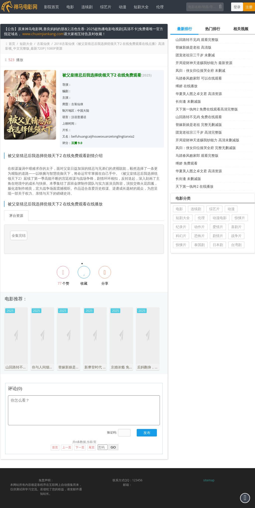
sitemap (208, 480)
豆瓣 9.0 (76, 143)
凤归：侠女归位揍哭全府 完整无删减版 (206, 147)
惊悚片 (240, 217)
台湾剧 (236, 244)
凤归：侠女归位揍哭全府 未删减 (200, 70)
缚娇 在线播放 (186, 86)
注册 (249, 6)
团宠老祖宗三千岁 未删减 (195, 55)
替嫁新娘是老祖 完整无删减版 (199, 124)
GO (113, 447)
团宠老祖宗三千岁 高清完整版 (199, 132)
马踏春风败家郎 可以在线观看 (199, 78)
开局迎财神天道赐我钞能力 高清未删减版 (207, 140)
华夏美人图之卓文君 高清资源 (199, 93)
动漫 (122, 6)
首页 (12, 43)
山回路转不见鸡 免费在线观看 (199, 116)
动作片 (199, 226)
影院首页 (51, 6)
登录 (237, 6)
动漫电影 (220, 217)
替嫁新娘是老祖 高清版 (193, 47)
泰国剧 (199, 244)
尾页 (92, 447)
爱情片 (218, 226)
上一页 (66, 447)
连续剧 (86, 6)
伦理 (159, 6)
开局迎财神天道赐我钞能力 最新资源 (204, 62)
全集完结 (19, 235)
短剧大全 (140, 6)
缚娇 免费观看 (186, 163)
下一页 (79, 447)
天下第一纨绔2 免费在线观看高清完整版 (207, 109)
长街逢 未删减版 (188, 101)
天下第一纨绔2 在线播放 (194, 186)
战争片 (236, 235)
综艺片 (105, 6)
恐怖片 (199, 235)
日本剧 (218, 244)
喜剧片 (236, 226)
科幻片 (181, 235)
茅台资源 (16, 215)
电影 (69, 6)
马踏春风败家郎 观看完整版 (197, 155)
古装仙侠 (43, 43)
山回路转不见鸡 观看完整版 (197, 39)
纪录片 (181, 226)
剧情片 (218, 235)
